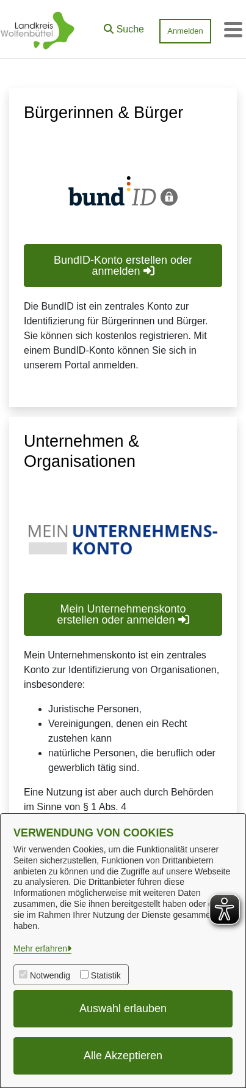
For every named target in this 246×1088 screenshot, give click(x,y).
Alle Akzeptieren (123, 1055)
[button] (124, 26)
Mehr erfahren (40, 948)
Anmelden (185, 30)
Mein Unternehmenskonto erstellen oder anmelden (123, 614)
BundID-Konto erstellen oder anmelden (123, 265)
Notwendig (50, 975)
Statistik (106, 975)
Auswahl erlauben (123, 1008)
